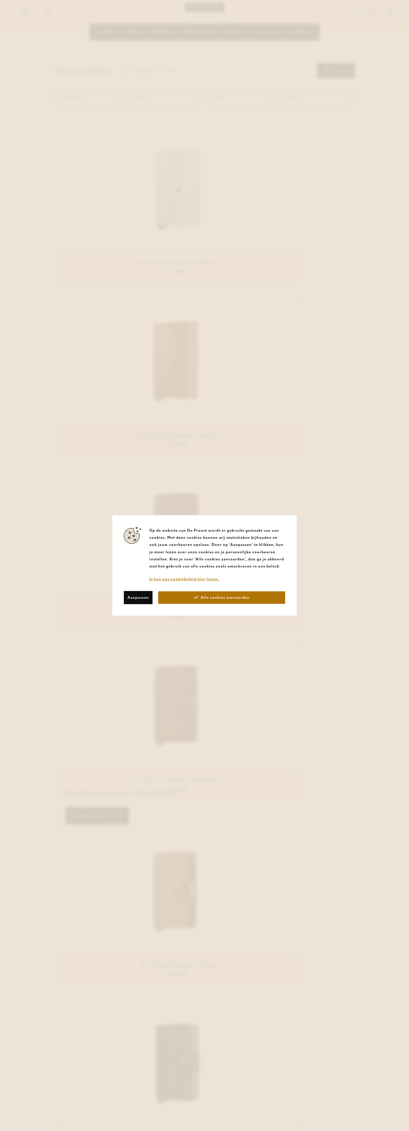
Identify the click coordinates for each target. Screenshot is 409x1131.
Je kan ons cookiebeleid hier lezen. (184, 578)
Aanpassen (138, 597)
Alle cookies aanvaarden (222, 597)
